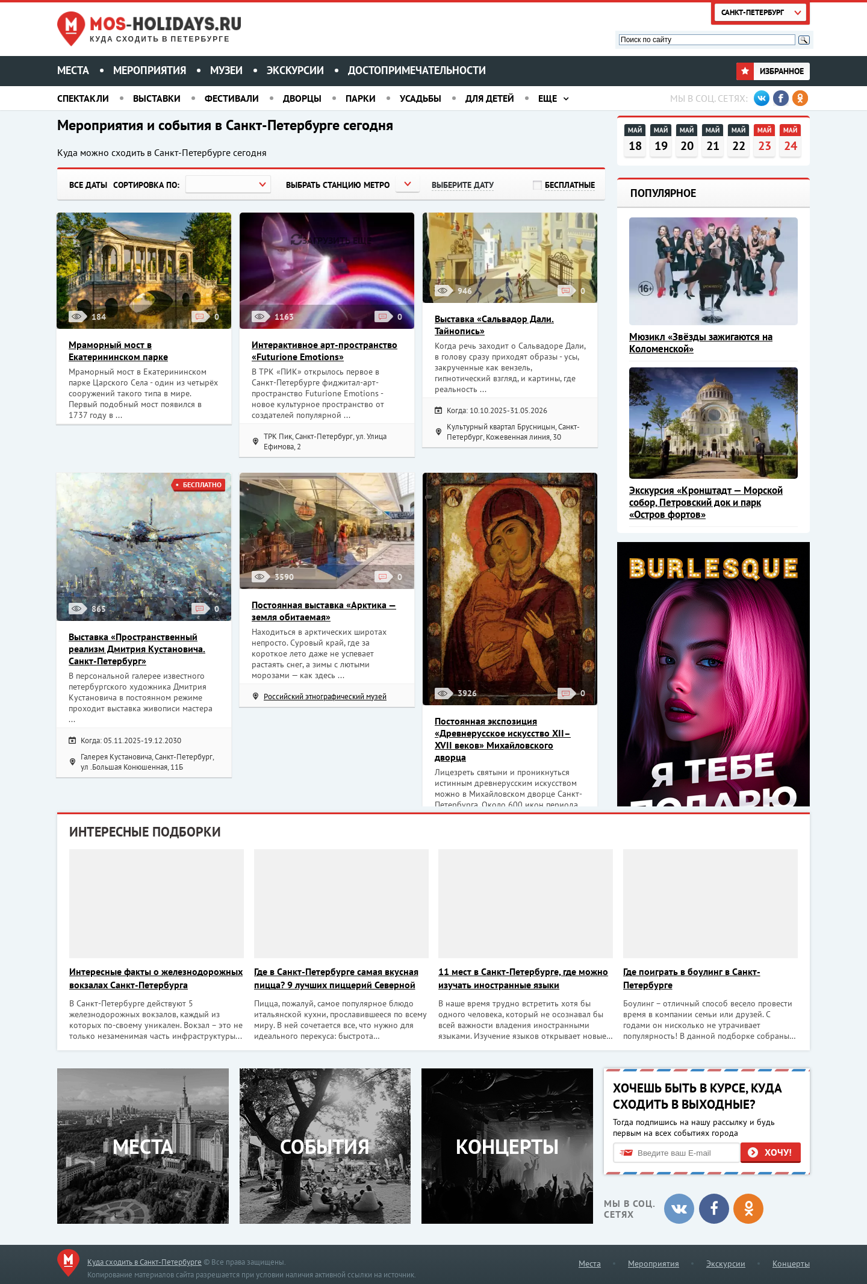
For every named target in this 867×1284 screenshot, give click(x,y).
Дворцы (302, 98)
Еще (547, 98)
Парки (361, 98)
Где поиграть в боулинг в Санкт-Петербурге (691, 978)
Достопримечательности (417, 70)
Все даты (88, 184)
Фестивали (232, 98)
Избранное (770, 71)
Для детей (489, 98)
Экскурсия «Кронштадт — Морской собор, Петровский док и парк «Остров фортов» (706, 502)
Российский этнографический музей (325, 696)
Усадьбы (420, 98)
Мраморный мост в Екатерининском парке (118, 350)
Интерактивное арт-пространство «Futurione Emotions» (324, 350)
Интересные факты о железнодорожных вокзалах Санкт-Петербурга (156, 978)
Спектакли (83, 98)
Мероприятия (149, 70)
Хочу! (778, 1152)
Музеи (226, 70)
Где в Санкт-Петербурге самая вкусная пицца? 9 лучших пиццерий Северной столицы (336, 978)
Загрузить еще (331, 239)
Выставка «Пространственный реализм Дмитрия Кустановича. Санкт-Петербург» (137, 649)
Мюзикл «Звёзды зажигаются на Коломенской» (700, 342)
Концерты (791, 1263)
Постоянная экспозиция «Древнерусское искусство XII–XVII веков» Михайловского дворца (503, 739)
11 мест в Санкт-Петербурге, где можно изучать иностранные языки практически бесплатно (523, 978)
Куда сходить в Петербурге (160, 39)
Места (73, 70)
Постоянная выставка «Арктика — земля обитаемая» (324, 611)
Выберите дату (463, 184)
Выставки (157, 98)
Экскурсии (295, 70)
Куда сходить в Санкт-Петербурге (144, 1262)
